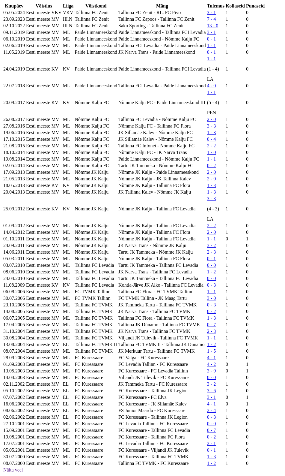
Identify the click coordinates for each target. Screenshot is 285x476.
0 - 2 (211, 165)
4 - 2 (211, 364)
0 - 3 (211, 285)
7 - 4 (211, 19)
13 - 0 (212, 25)
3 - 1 (211, 12)
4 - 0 (211, 85)
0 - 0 (211, 265)
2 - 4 (211, 410)
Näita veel (13, 469)
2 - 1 (211, 443)
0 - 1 (211, 38)
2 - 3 (211, 252)
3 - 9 (211, 370)
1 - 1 (211, 45)
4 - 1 (211, 357)
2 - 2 (211, 145)
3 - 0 (211, 298)
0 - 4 (211, 139)
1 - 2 (211, 271)
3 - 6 (211, 390)
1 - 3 (211, 132)
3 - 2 (211, 245)
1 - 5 (211, 351)
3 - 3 (211, 125)
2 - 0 (211, 119)
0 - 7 (211, 324)
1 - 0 (211, 152)
